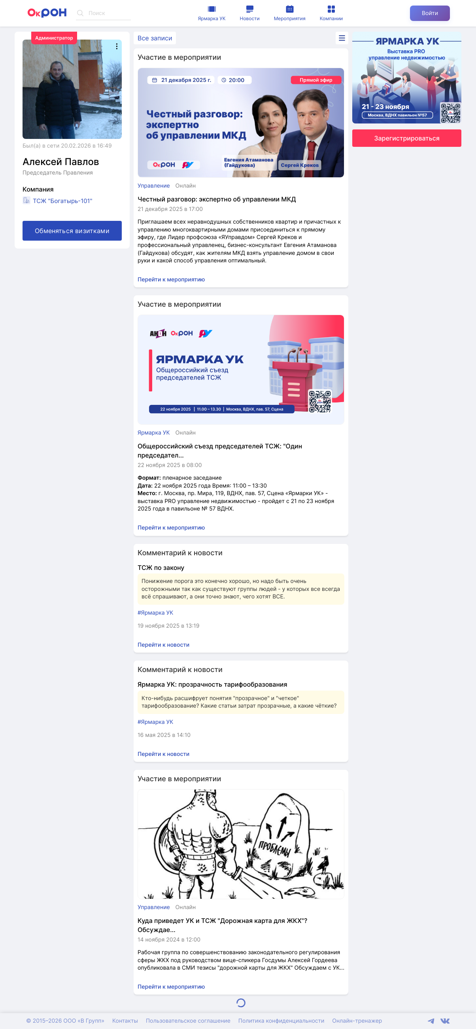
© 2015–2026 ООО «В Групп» (65, 1021)
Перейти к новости (163, 645)
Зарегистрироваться (407, 138)
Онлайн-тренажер (357, 1021)
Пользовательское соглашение (188, 1021)
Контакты (125, 1021)
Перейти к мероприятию (171, 279)
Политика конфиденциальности (281, 1021)
